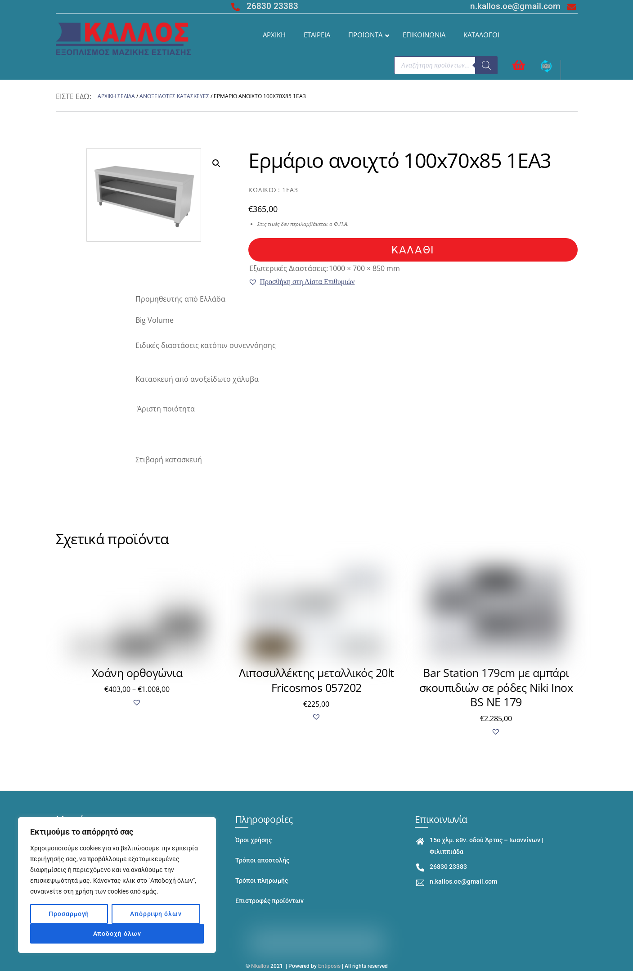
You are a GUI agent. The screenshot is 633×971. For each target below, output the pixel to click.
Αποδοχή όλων (117, 933)
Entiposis (329, 966)
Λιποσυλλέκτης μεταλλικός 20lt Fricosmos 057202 (316, 680)
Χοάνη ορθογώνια (137, 672)
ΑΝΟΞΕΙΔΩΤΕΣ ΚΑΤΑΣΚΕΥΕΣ (174, 96)
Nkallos (260, 966)
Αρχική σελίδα (116, 96)
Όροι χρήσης (253, 840)
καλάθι (412, 250)
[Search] (486, 65)
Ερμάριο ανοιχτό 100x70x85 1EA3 (399, 160)
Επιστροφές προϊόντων (269, 901)
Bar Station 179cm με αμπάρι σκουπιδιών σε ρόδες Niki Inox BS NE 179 (496, 687)
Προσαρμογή (69, 913)
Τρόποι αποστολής (262, 860)
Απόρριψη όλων (156, 913)
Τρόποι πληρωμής (261, 881)
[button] (301, 281)
